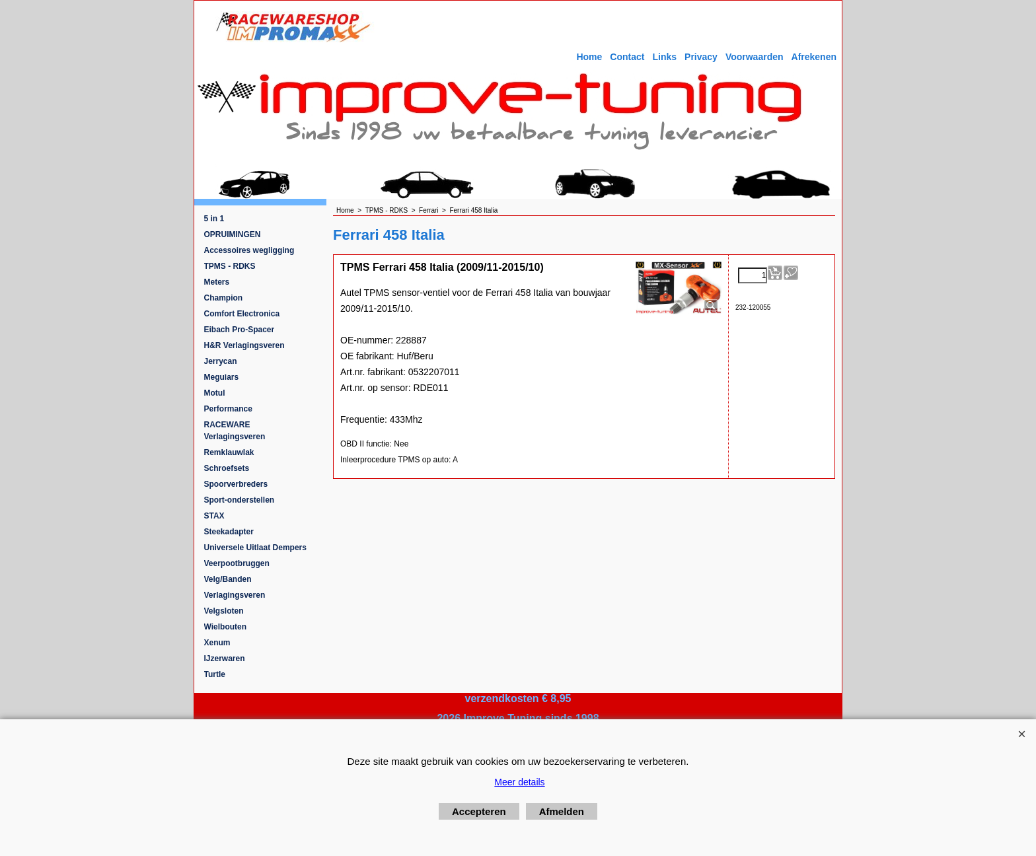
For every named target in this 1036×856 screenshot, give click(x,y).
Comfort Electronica (242, 313)
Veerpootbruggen (237, 563)
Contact (627, 57)
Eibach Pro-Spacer (239, 329)
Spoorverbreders (236, 484)
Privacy (701, 57)
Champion (223, 298)
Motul (214, 393)
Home (589, 57)
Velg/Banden (228, 579)
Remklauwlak (229, 452)
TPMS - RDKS (230, 266)
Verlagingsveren (235, 595)
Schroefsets (227, 468)
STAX (214, 515)
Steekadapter (229, 531)
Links (664, 57)
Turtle (214, 674)
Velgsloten (224, 611)
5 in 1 (214, 218)
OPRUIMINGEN (232, 234)
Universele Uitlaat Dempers (255, 547)
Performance (228, 408)
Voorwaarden (754, 57)
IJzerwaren (224, 658)
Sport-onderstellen (239, 500)
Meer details (519, 782)
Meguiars (221, 377)
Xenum (217, 642)
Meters (217, 282)
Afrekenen (814, 57)
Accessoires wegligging (249, 250)
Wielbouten (225, 626)
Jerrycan (220, 361)
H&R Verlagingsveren (244, 345)
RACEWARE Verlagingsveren (235, 430)
